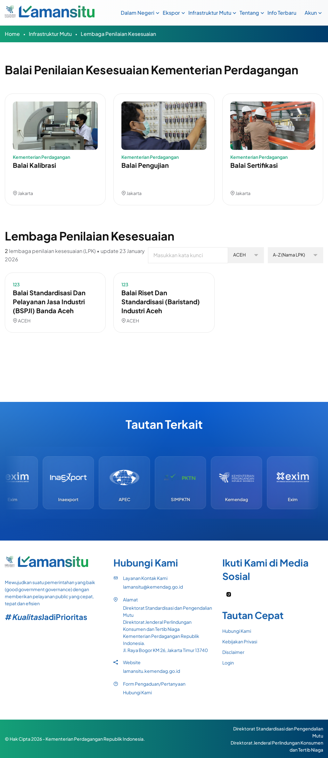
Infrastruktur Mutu (209, 12)
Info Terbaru (281, 12)
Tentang (249, 12)
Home (12, 33)
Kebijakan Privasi (239, 641)
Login (228, 662)
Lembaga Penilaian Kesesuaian (118, 33)
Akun (311, 12)
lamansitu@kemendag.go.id (153, 587)
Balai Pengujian (145, 165)
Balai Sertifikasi (254, 165)
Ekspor (171, 12)
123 (16, 284)
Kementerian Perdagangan (41, 157)
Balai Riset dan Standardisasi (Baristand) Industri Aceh (160, 301)
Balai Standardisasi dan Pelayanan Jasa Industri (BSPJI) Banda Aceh (49, 301)
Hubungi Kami (137, 692)
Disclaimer (233, 652)
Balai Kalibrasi (34, 165)
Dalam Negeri (137, 12)
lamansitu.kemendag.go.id (151, 671)
